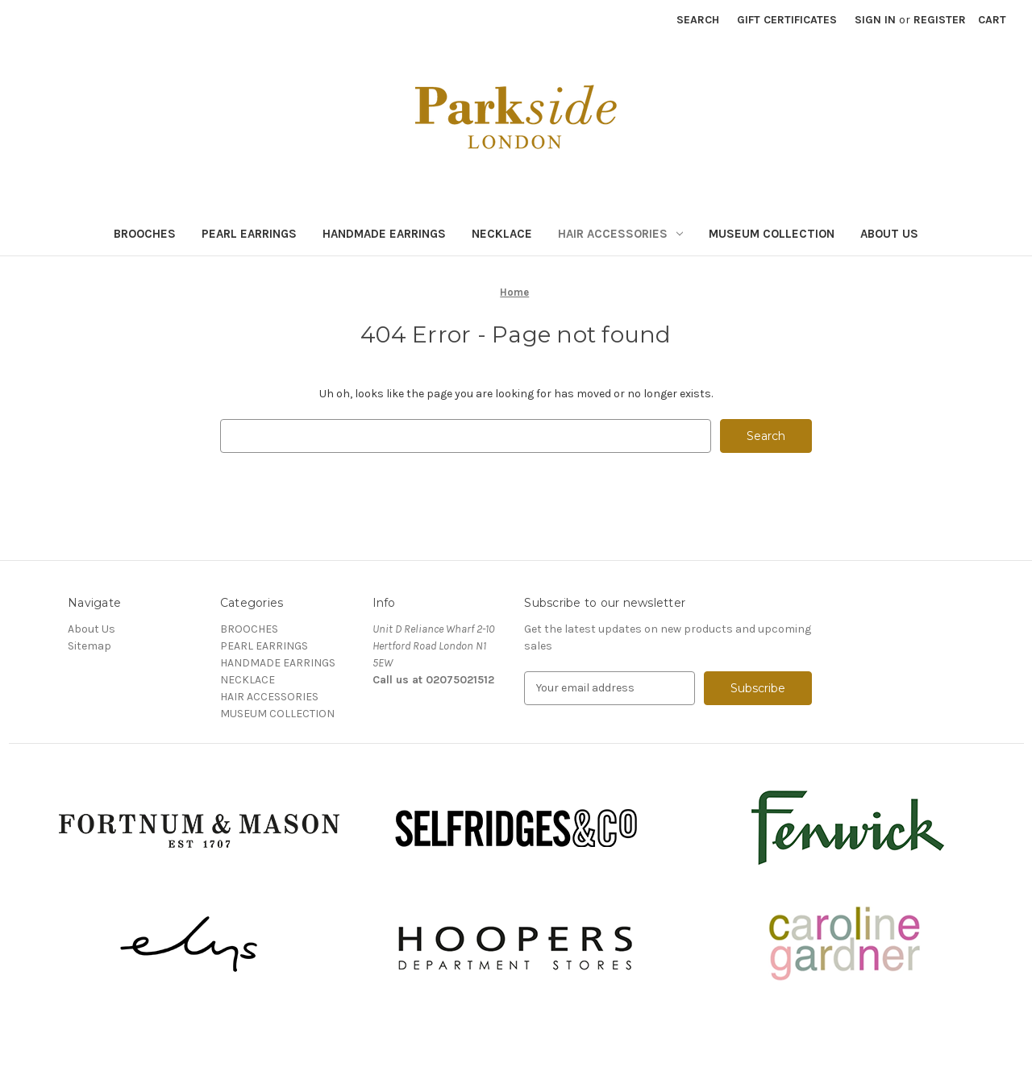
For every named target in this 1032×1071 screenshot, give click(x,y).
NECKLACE (502, 233)
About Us (889, 233)
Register (939, 20)
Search (697, 20)
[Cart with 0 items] (992, 19)
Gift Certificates (787, 20)
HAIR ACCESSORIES (620, 233)
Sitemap (89, 646)
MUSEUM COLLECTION (771, 233)
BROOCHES (145, 233)
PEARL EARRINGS (249, 233)
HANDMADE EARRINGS (384, 233)
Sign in (875, 20)
